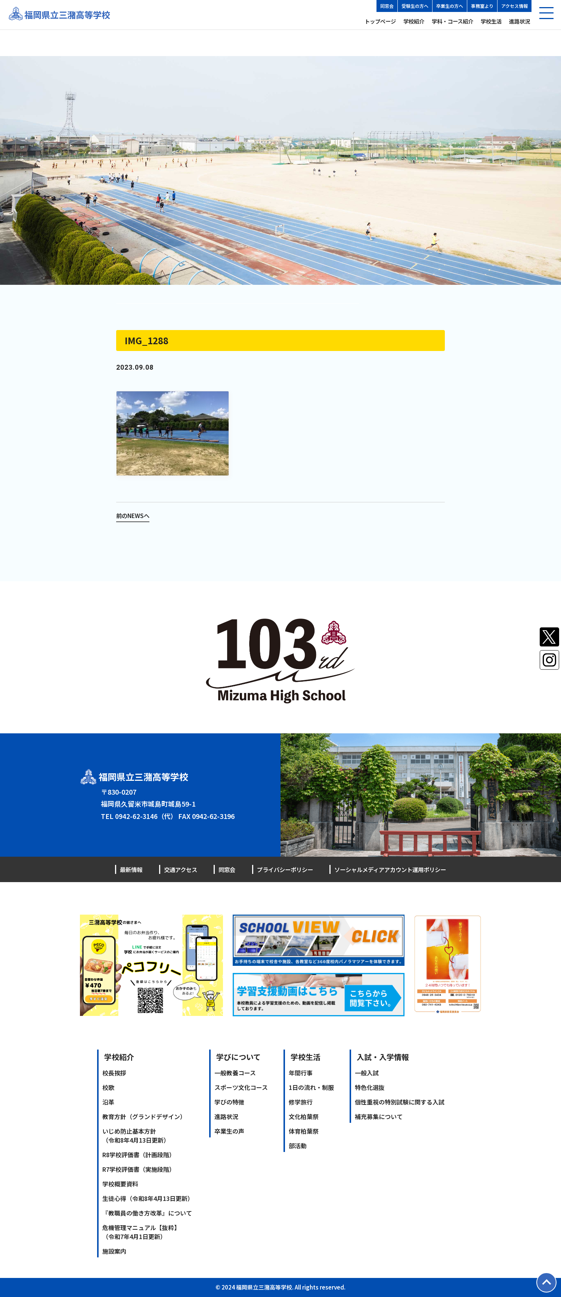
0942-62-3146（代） (146, 815)
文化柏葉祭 (304, 1116)
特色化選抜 (370, 1086)
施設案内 (114, 1250)
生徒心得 (147, 1197)
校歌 (108, 1086)
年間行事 (301, 1072)
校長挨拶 (114, 1072)
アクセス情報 (514, 6)
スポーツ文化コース (241, 1086)
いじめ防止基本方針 (136, 1135)
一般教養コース (235, 1072)
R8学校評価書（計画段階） (138, 1154)
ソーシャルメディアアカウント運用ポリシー (386, 869)
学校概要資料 (120, 1183)
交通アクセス (179, 869)
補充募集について (379, 1116)
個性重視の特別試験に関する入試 (399, 1101)
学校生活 (491, 21)
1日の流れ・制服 (311, 1086)
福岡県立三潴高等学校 (69, 14)
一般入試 (367, 1072)
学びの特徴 (229, 1101)
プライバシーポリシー (279, 869)
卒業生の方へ (449, 6)
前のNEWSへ (133, 515)
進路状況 (519, 21)
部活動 (298, 1145)
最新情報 (132, 869)
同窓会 (387, 6)
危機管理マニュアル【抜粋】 (141, 1232)
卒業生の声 (229, 1130)
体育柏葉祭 (304, 1130)
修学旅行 (301, 1101)
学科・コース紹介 (452, 21)
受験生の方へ (415, 6)
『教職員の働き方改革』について (147, 1212)
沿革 (108, 1101)
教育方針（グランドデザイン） (144, 1116)
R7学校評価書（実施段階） (138, 1168)
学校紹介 (413, 21)
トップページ (380, 21)
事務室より (482, 6)
